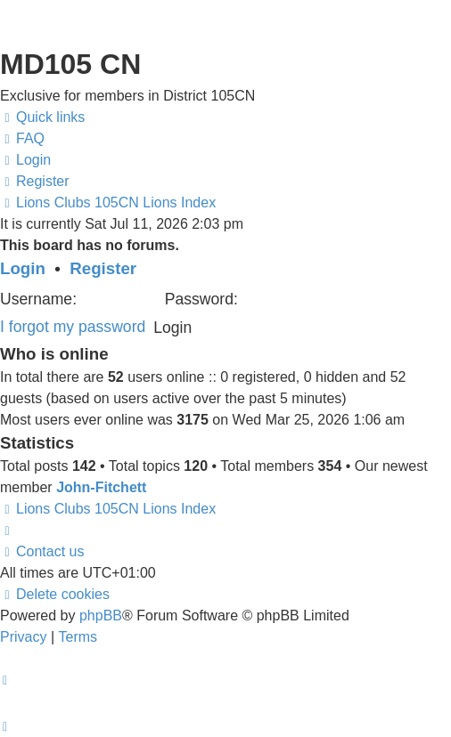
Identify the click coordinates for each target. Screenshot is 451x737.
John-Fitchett (101, 487)
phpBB (100, 615)
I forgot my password (72, 327)
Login (22, 268)
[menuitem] (22, 139)
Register (103, 268)
